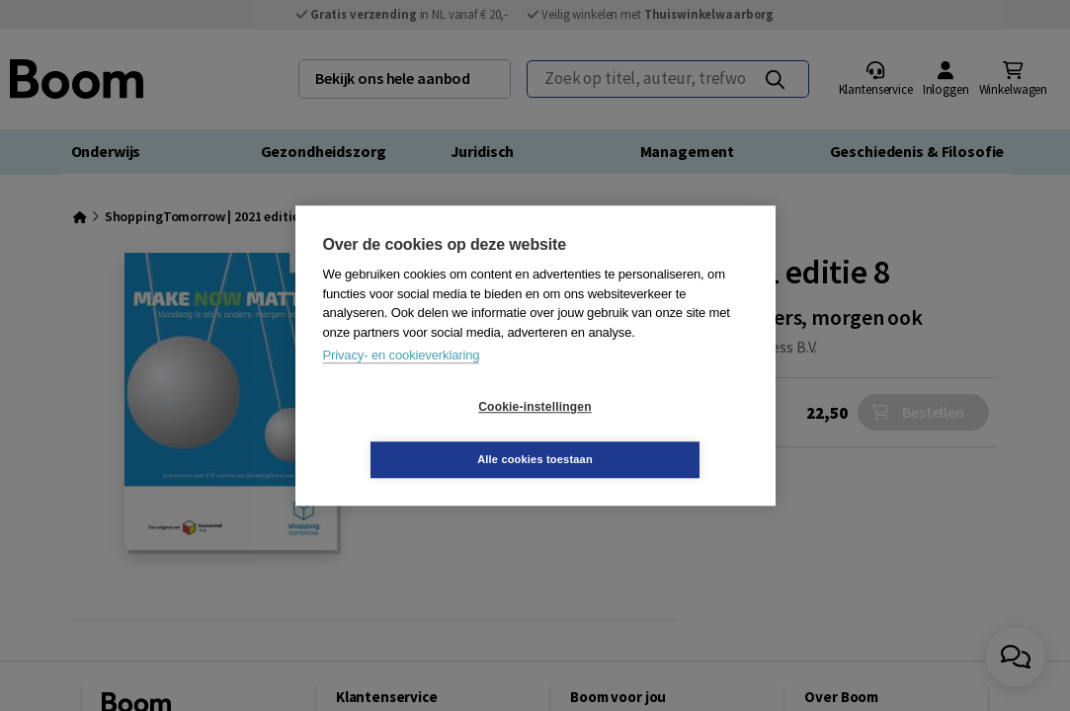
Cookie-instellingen (417, 433)
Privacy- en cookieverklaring (401, 381)
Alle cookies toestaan (652, 432)
